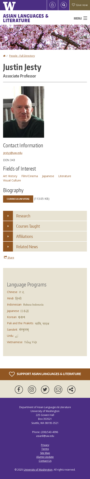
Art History (10, 176)
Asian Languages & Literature (26, 18)
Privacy (45, 445)
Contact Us (45, 461)
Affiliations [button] (24, 236)
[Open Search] (63, 5)
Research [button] (23, 215)
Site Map (45, 453)
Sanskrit (12, 329)
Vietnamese (15, 342)
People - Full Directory (22, 56)
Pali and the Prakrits (20, 323)
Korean (12, 317)
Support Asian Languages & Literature (45, 374)
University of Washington (38, 469)
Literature (64, 176)
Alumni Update (45, 457)
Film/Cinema (29, 176)
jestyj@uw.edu (12, 153)
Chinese (12, 292)
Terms (45, 449)
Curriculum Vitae (18, 198)
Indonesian (14, 304)
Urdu (10, 336)
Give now (80, 5)
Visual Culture (12, 180)
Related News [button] (27, 246)
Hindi (10, 298)
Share (9, 257)
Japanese (48, 176)
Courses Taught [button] (28, 226)
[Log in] (52, 5)
